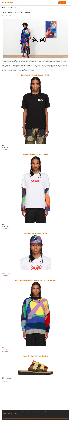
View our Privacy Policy (12, 413)
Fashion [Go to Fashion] (11, 7)
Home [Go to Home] (3, 7)
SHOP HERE (5, 149)
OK (35, 417)
